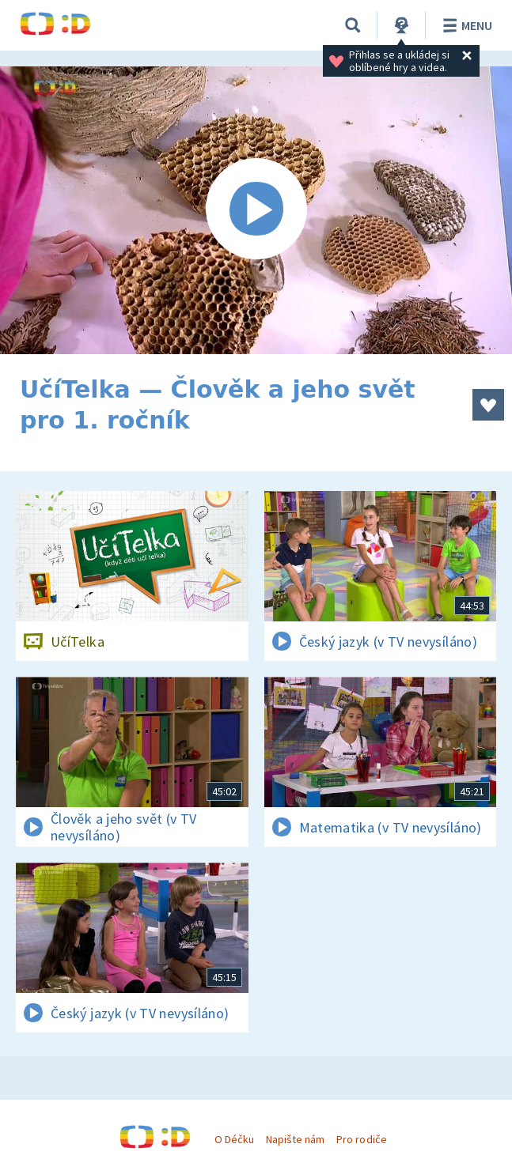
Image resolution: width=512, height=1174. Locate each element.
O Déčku (234, 1139)
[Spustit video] (256, 210)
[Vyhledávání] (353, 25)
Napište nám (295, 1139)
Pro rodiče (361, 1139)
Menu (465, 25)
